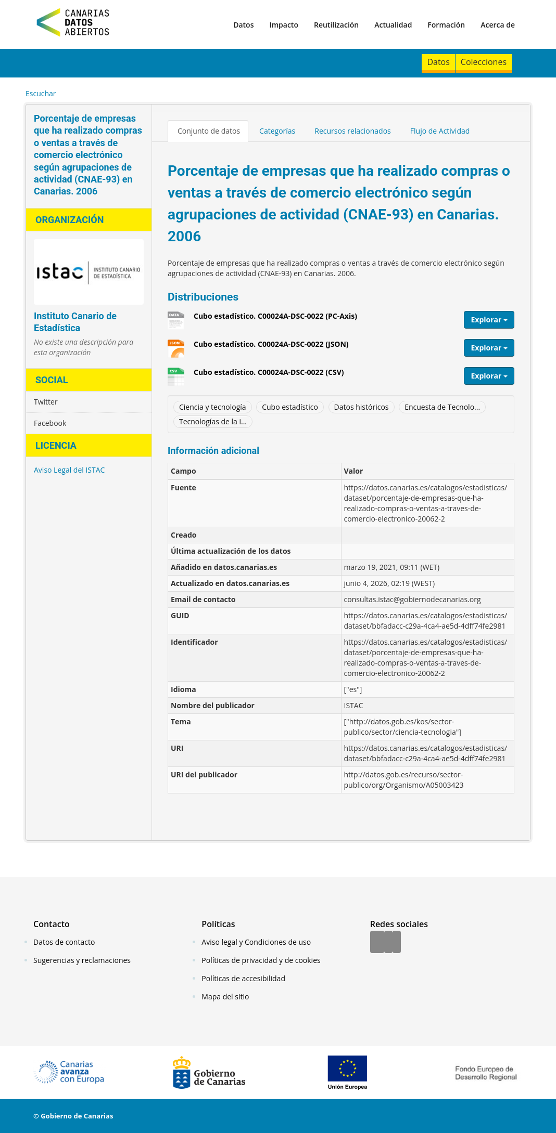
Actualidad (393, 25)
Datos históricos (361, 407)
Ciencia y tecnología (212, 407)
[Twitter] (388, 942)
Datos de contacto (64, 942)
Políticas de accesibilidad (243, 978)
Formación (446, 25)
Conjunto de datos (209, 131)
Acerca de (498, 25)
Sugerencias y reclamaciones (82, 960)
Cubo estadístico (290, 407)
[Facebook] (377, 942)
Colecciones (484, 62)
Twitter (46, 402)
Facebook (50, 423)
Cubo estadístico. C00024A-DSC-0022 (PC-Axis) (275, 320)
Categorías (277, 131)
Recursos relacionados (352, 131)
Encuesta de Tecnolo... (442, 407)
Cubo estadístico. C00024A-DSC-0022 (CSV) (269, 376)
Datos (243, 25)
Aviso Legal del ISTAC (69, 470)
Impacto (283, 25)
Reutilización (336, 25)
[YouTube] (397, 942)
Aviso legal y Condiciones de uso (256, 942)
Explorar (489, 319)
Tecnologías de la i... (213, 421)
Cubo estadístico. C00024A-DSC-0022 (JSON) (271, 348)
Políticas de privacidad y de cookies (260, 960)
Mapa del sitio (225, 996)
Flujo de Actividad (440, 131)
